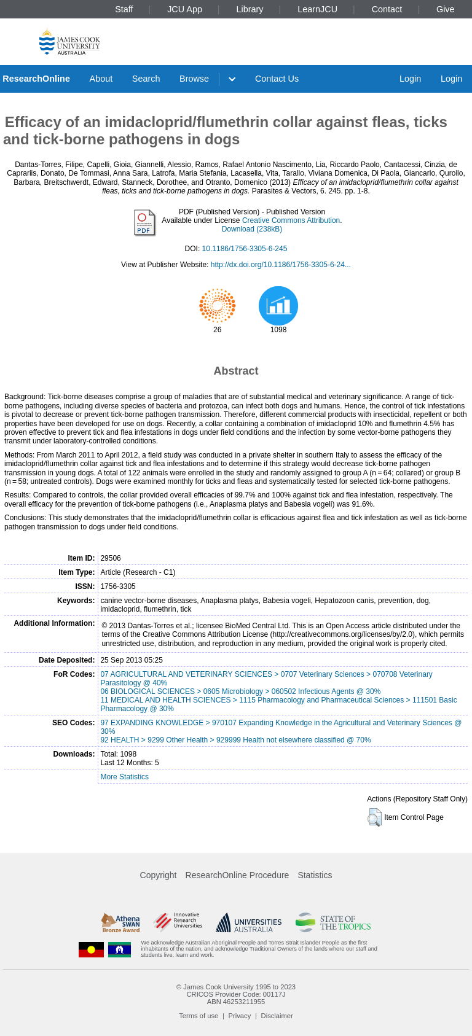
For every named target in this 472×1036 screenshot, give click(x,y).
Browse (194, 79)
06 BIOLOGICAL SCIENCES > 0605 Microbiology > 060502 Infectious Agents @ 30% (240, 691)
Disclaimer (277, 1015)
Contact (387, 9)
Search (146, 79)
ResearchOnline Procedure (237, 875)
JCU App (184, 9)
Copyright (158, 875)
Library (250, 9)
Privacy (240, 1015)
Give (445, 9)
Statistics (314, 875)
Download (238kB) (252, 229)
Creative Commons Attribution (291, 220)
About (101, 79)
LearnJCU (317, 9)
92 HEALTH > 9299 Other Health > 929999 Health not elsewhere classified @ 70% (235, 740)
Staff (124, 9)
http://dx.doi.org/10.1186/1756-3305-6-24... (281, 264)
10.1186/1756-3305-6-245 (245, 248)
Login (410, 79)
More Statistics (124, 777)
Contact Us (277, 79)
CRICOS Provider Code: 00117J (235, 994)
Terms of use (198, 1015)
